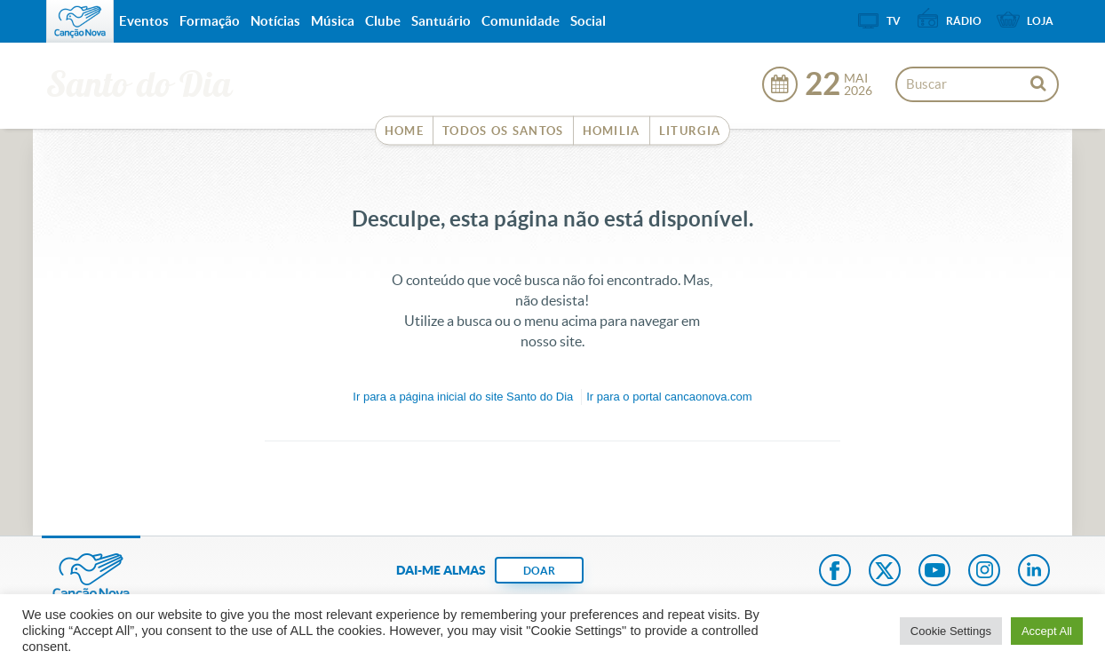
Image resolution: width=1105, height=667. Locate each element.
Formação (209, 20)
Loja (1040, 21)
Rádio (964, 21)
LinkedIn (1034, 572)
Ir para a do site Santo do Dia (463, 396)
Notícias (275, 20)
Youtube (934, 572)
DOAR (539, 570)
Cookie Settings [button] (950, 631)
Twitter (884, 572)
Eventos (144, 20)
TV (893, 21)
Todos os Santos (503, 131)
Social (588, 20)
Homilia (611, 131)
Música (332, 20)
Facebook (835, 572)
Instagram (984, 572)
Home (404, 131)
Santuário (441, 20)
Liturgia (689, 131)
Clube (383, 20)
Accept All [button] (1047, 631)
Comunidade (520, 20)
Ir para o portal (668, 396)
